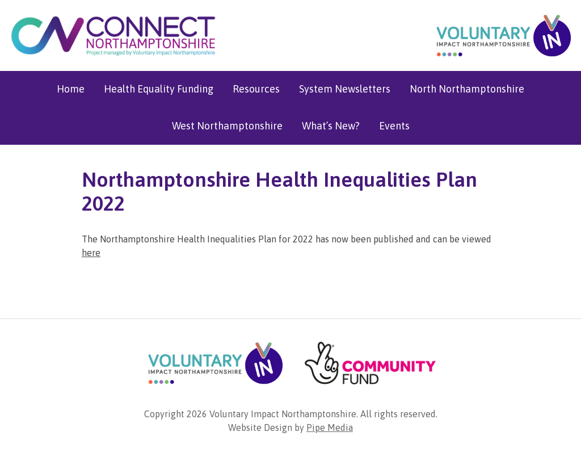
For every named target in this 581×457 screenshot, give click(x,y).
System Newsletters (344, 89)
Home (71, 89)
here (91, 253)
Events (394, 126)
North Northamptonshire (467, 89)
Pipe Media (329, 427)
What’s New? (331, 126)
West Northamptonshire (227, 126)
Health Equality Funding (158, 89)
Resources (256, 89)
